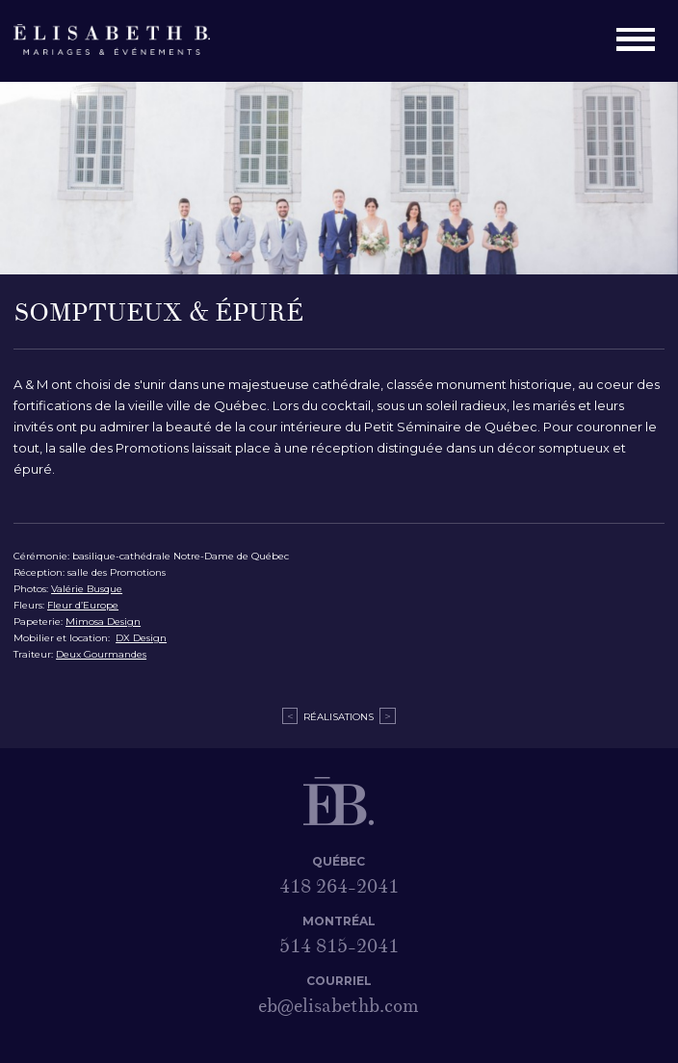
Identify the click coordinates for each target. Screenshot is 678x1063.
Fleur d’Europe (82, 605)
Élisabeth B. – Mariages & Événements (122, 41)
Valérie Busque (86, 589)
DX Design (141, 638)
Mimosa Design (103, 621)
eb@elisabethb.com (338, 1006)
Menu (640, 41)
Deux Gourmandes (101, 654)
